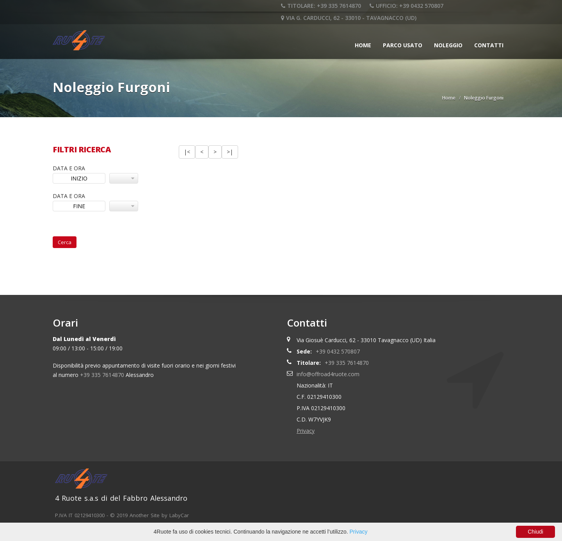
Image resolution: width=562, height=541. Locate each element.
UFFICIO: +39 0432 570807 (406, 5)
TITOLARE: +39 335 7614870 (321, 5)
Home (363, 45)
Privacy (306, 430)
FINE (79, 206)
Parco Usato (402, 45)
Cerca (64, 242)
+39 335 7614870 (102, 375)
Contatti (488, 45)
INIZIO (79, 178)
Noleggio (448, 45)
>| (230, 151)
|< (187, 151)
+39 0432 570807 (338, 351)
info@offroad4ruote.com (328, 374)
